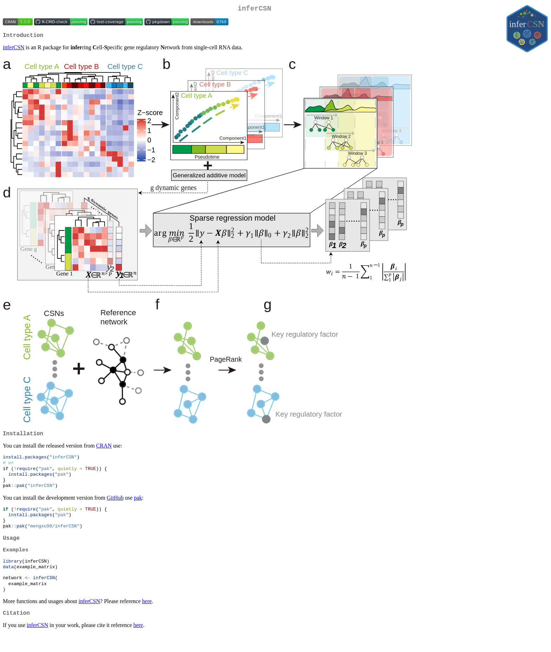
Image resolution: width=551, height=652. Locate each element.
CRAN (103, 450)
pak (138, 505)
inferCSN (13, 50)
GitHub (115, 505)
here (147, 618)
